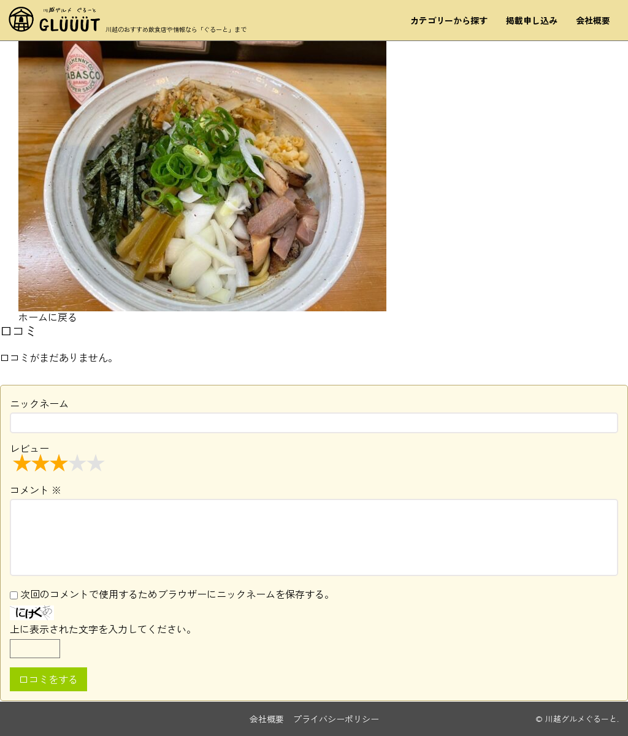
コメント (35, 489)
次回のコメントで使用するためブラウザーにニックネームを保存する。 (177, 593)
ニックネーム (39, 403)
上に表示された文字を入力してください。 (103, 628)
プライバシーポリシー (336, 719)
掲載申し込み (531, 23)
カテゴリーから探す (448, 23)
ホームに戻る (47, 316)
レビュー (59, 456)
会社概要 (592, 23)
